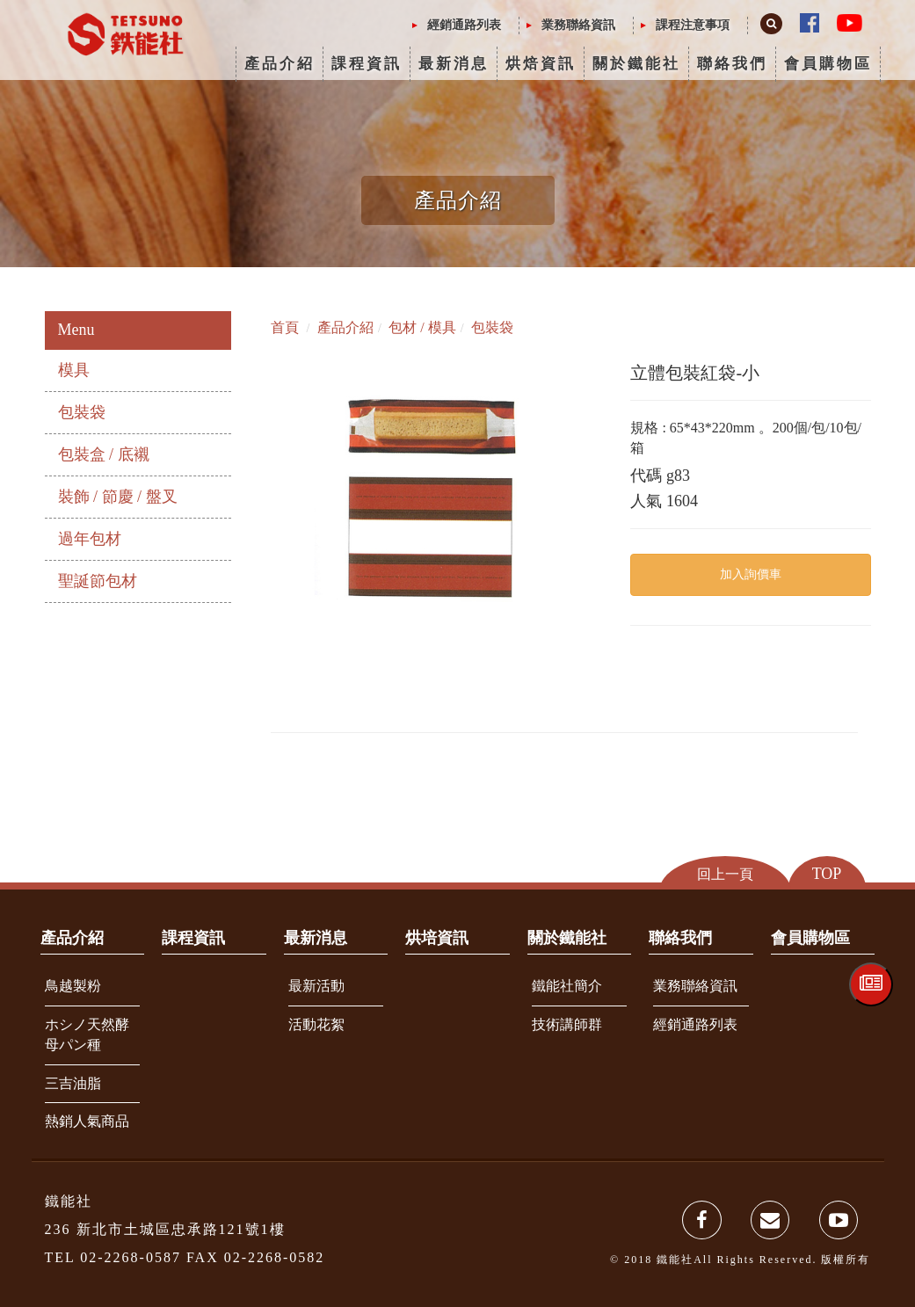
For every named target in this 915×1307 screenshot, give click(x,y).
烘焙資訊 (540, 63)
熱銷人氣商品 (87, 1121)
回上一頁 (725, 873)
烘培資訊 (436, 938)
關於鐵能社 (636, 63)
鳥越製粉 (73, 985)
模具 (74, 370)
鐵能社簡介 (567, 985)
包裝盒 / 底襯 (103, 454)
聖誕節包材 (97, 581)
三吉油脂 (73, 1083)
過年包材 (89, 539)
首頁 (285, 327)
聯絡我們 (732, 63)
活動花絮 (316, 1024)
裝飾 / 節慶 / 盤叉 (118, 496)
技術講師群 (567, 1024)
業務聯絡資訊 (578, 25)
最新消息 (453, 63)
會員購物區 (828, 63)
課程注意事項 (693, 25)
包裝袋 (81, 412)
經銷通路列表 (464, 25)
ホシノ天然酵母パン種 (87, 1034)
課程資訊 (366, 63)
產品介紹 (279, 63)
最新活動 (316, 985)
